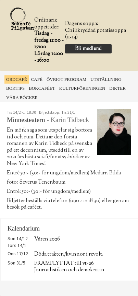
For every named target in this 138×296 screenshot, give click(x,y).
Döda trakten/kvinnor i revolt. (68, 254)
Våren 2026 (47, 239)
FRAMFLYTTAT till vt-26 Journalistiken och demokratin (69, 267)
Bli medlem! (88, 48)
